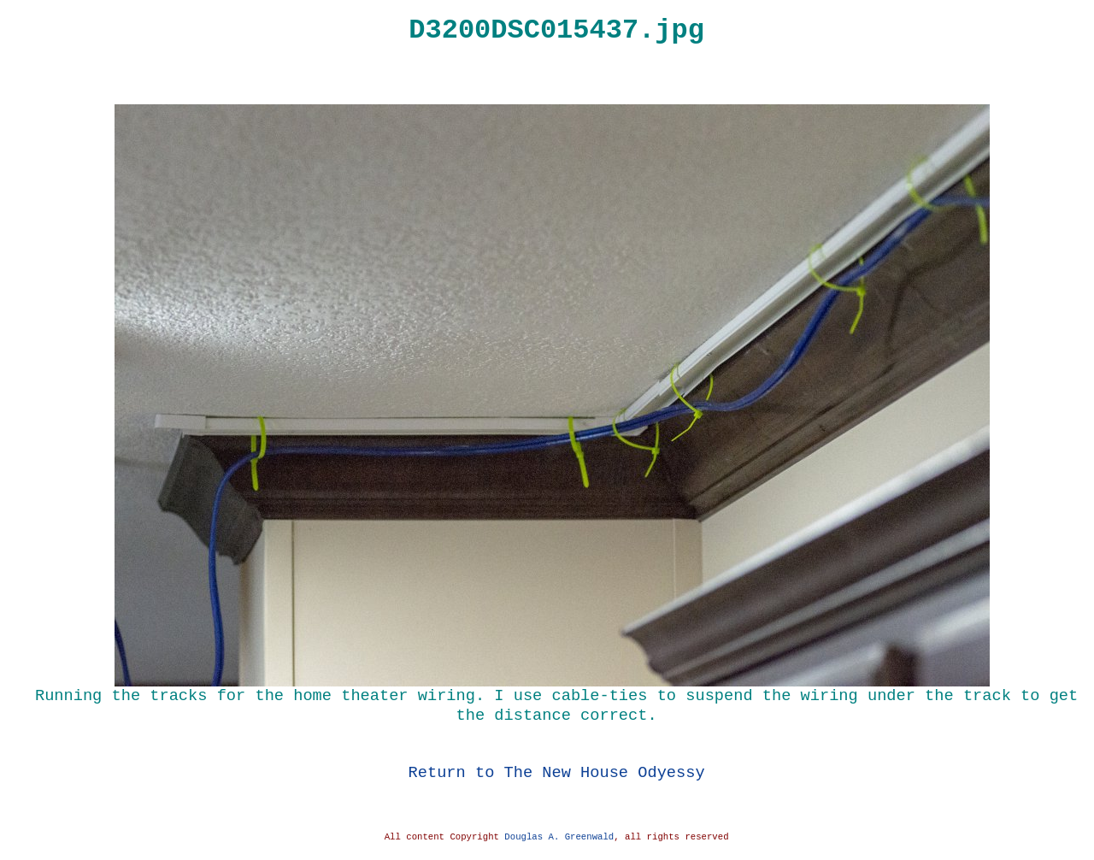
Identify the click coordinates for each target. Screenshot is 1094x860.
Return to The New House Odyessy (557, 772)
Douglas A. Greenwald (559, 837)
